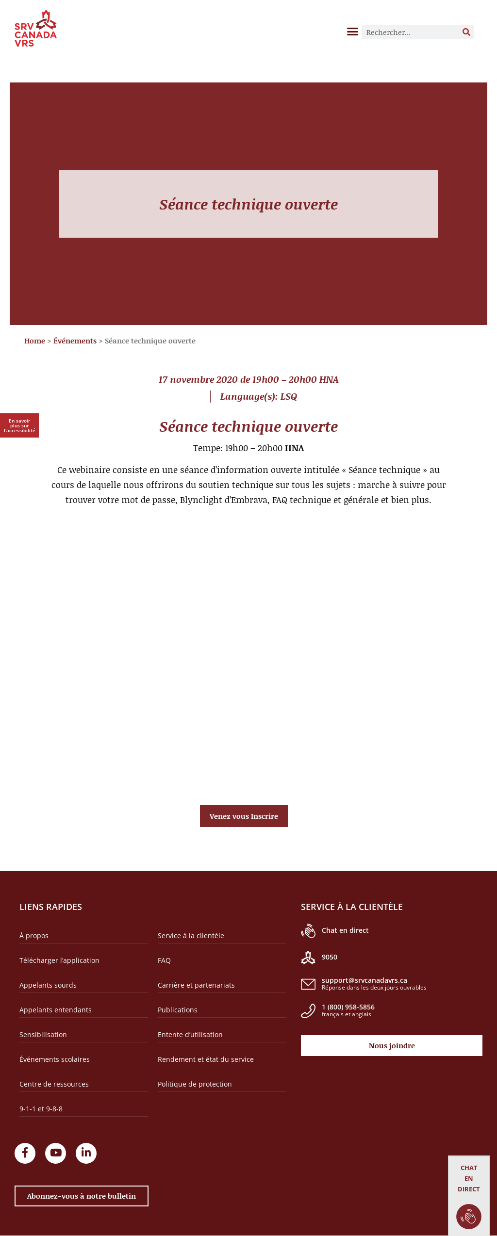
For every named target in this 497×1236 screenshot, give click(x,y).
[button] (353, 31)
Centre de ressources (54, 1084)
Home (34, 340)
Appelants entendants (55, 1009)
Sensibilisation (43, 1034)
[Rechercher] (466, 32)
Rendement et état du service (206, 1059)
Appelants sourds (48, 985)
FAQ (164, 960)
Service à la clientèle (191, 935)
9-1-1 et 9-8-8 (41, 1108)
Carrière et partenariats (196, 985)
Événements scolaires (54, 1059)
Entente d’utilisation (190, 1034)
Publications (178, 1009)
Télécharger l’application (59, 960)
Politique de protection (195, 1084)
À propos (34, 935)
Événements (75, 340)
